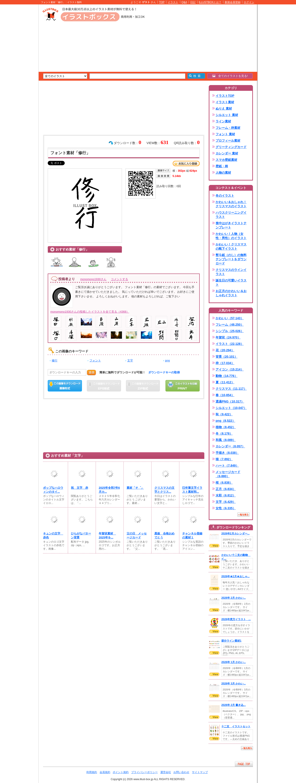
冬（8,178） (224, 433)
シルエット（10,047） (231, 408)
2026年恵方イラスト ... (236, 619)
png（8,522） (225, 420)
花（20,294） (225, 350)
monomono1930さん (93, 279)
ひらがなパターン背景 (81, 535)
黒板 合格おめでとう (164, 535)
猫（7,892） (224, 459)
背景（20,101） (226, 356)
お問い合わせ (181, 772)
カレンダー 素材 (227, 153)
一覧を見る (243, 515)
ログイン (249, 2)
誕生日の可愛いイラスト (231, 282)
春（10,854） (225, 395)
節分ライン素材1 (231, 640)
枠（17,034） (225, 363)
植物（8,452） (226, 427)
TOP (162, 2)
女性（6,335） (226, 508)
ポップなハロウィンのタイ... (53, 489)
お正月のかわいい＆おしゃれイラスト (231, 293)
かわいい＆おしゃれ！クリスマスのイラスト (231, 204)
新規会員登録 (233, 2)
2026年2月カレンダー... (235, 533)
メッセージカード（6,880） (228, 474)
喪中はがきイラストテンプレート (231, 225)
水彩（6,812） (226, 495)
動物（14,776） (226, 376)
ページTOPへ (244, 764)
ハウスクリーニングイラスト (231, 215)
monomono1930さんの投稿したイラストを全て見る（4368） (89, 311)
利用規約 (91, 772)
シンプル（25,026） (230, 331)
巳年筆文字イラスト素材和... (192, 489)
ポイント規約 (121, 772)
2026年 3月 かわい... (233, 683)
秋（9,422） (224, 414)
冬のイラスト (225, 195)
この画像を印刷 (182, 386)
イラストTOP (225, 95)
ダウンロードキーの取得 (164, 372)
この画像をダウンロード (65, 386)
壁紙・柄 (222, 166)
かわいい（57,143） (230, 318)
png (167, 360)
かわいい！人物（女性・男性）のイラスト (231, 236)
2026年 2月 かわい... (233, 597)
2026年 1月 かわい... (233, 662)
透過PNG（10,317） (230, 401)
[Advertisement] (17, 73)
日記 (192, 2)
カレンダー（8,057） (230, 446)
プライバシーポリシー (144, 772)
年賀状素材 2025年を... (107, 535)
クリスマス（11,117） (231, 388)
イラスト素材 (225, 102)
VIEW (214, 545)
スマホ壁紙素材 (226, 160)
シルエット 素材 (227, 115)
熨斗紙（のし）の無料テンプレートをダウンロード (231, 259)
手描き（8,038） (227, 452)
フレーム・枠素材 (228, 127)
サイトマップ (200, 772)
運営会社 (165, 772)
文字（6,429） (226, 502)
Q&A (184, 2)
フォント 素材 (225, 134)
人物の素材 (223, 172)
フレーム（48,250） (230, 324)
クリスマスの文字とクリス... (164, 489)
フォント (95, 360)
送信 (91, 372)
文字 (130, 360)
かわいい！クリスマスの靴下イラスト (231, 246)
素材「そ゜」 (135, 487)
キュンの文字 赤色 (53, 535)
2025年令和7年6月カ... (109, 489)
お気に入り (186, 163)
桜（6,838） (224, 482)
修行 (54, 360)
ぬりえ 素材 (224, 108)
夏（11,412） (225, 382)
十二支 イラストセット (235, 726)
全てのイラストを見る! (230, 76)
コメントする (119, 279)
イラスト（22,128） (230, 344)
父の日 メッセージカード (137, 535)
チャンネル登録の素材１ (192, 535)
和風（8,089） (226, 440)
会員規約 (105, 772)
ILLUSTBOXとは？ (210, 2)
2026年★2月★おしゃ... (235, 576)
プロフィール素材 (228, 140)
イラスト (173, 2)
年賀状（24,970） (228, 337)
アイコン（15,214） (230, 369)
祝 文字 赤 (79, 487)
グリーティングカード (231, 147)
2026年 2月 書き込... (233, 705)
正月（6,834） (226, 489)
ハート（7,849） (227, 465)
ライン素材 (223, 121)
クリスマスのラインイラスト (231, 272)
